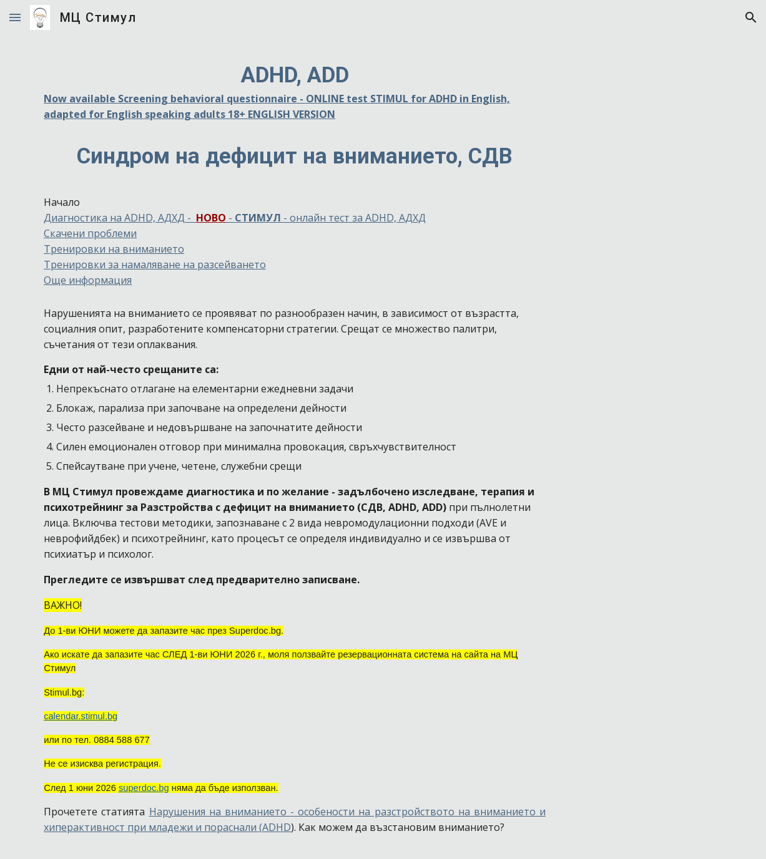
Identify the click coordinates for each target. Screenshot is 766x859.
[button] (15, 17)
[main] (295, 173)
